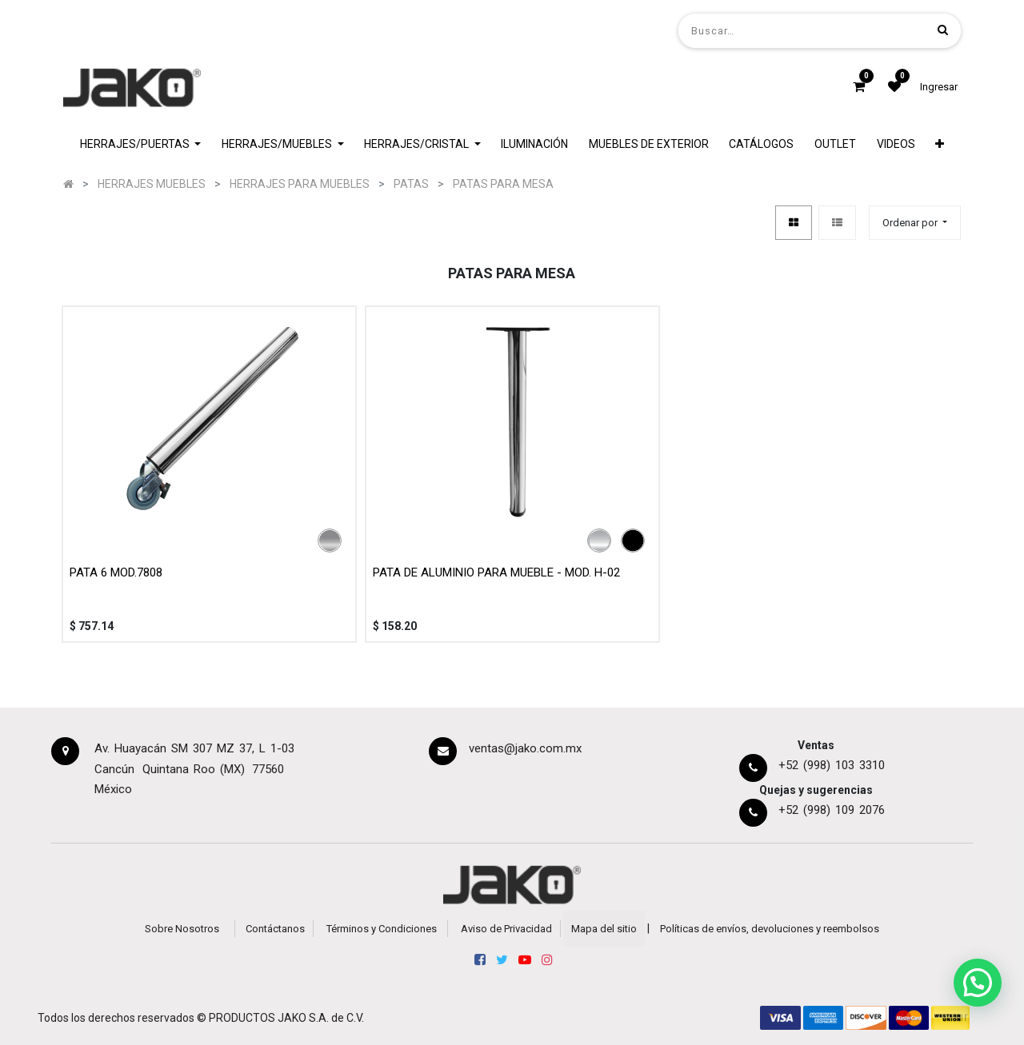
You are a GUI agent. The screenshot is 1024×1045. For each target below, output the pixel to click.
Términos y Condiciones (381, 929)
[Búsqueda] (943, 30)
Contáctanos (275, 929)
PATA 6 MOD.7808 (116, 572)
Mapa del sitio (604, 929)
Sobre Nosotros (182, 929)
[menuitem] (534, 144)
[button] (939, 144)
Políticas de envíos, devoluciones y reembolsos (769, 929)
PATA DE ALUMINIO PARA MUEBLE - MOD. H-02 (496, 572)
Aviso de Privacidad (506, 929)
